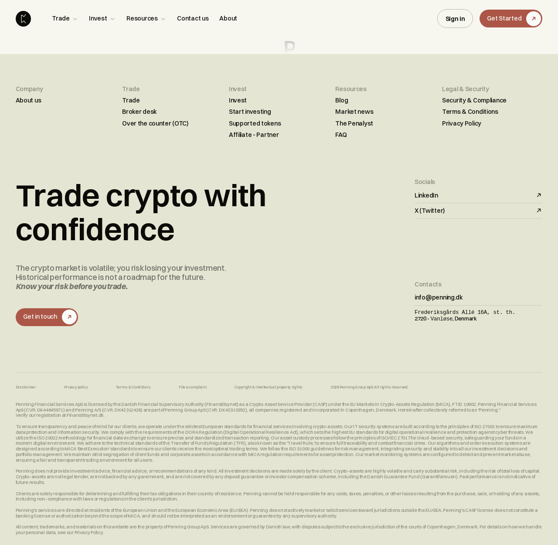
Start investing (250, 112)
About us (28, 100)
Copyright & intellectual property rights (269, 387)
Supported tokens (255, 123)
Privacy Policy (461, 123)
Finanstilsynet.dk (86, 415)
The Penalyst (354, 123)
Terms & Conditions (470, 112)
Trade (131, 100)
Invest (238, 100)
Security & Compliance (474, 100)
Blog (341, 100)
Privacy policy (76, 387)
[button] (65, 18)
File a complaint (192, 387)
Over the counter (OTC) (155, 123)
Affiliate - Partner (254, 135)
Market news (354, 112)
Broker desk (139, 112)
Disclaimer (26, 387)
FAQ (341, 135)
